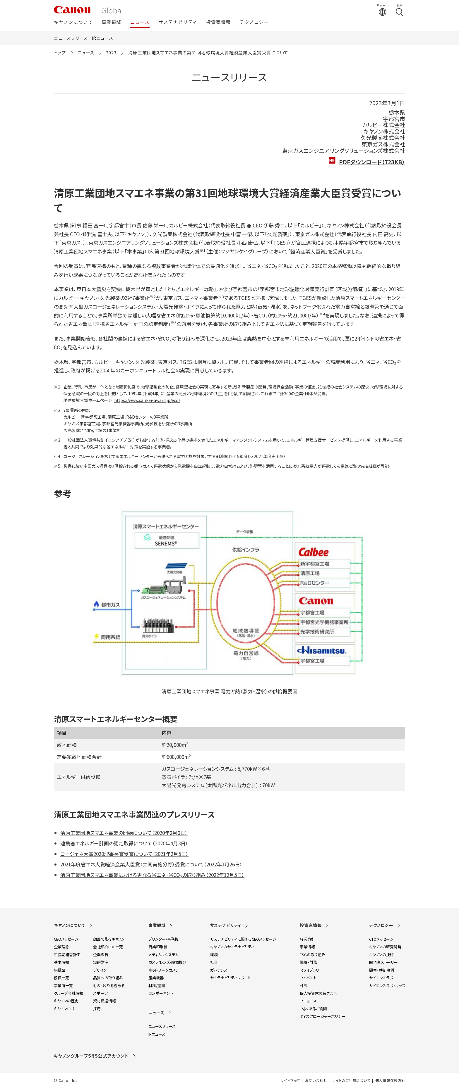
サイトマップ (290, 1080)
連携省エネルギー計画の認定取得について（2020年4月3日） (124, 843)
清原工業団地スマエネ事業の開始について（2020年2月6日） (124, 832)
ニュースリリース (71, 38)
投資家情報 (218, 22)
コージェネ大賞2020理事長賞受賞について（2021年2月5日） (124, 853)
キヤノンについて (73, 22)
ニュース (140, 22)
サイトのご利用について (351, 1080)
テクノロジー (254, 22)
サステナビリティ (177, 22)
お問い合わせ (316, 1080)
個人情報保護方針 (390, 1080)
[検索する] (399, 10)
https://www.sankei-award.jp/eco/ (147, 400)
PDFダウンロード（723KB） (372, 162)
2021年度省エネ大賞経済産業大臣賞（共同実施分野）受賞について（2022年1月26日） (151, 864)
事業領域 (111, 22)
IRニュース (102, 38)
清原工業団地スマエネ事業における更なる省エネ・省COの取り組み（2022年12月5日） (152, 874)
